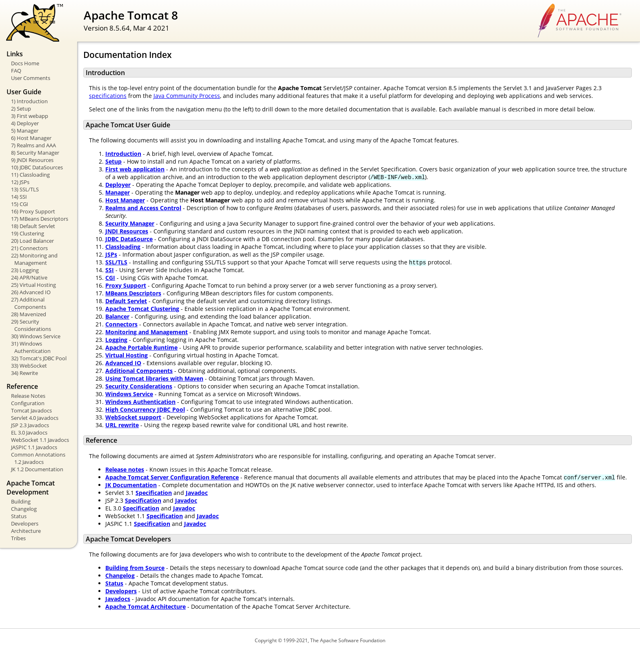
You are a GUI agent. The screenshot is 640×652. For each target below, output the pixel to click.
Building (21, 501)
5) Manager (24, 130)
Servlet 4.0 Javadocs (34, 417)
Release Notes (28, 395)
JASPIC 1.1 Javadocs (34, 447)
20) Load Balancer (32, 240)
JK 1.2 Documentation (37, 469)
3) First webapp (29, 116)
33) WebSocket (29, 365)
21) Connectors (29, 248)
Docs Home (25, 63)
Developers (24, 523)
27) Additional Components (28, 303)
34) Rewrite (24, 373)
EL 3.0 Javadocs (29, 432)
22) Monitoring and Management (34, 259)
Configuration (27, 403)
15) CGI (19, 204)
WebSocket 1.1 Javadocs (40, 440)
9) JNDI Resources (32, 160)
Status (19, 516)
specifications (108, 96)
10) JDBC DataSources (37, 167)
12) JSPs (20, 182)
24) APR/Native (29, 277)
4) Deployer (25, 123)
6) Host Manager (31, 138)
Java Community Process (186, 96)
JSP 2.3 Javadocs (30, 425)
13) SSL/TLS (25, 189)
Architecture (26, 530)
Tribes (18, 538)
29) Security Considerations (31, 325)
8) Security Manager (35, 152)
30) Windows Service (35, 336)
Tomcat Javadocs (31, 410)
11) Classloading (30, 174)
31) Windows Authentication (31, 347)
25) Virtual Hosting (33, 284)
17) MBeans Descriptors (39, 218)
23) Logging (25, 270)
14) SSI (19, 196)
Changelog (24, 508)
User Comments (30, 78)
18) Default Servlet (33, 226)
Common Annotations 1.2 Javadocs (38, 458)
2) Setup (21, 108)
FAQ (16, 70)
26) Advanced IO (31, 292)
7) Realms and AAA (33, 145)
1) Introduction (29, 101)
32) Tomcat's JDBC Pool (39, 358)
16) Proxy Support (33, 211)
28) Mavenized (28, 314)
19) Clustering (27, 233)
